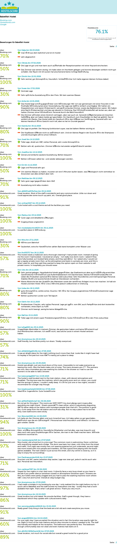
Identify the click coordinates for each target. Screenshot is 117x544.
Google (3, 24)
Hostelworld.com (7, 22)
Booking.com (6, 20)
